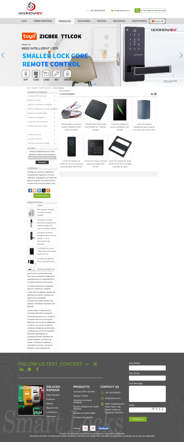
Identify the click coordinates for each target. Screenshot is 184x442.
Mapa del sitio (52, 408)
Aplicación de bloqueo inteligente (40, 104)
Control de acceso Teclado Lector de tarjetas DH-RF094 (95, 164)
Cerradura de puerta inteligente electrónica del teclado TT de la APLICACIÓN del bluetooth (46, 239)
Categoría (34, 88)
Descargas (119, 21)
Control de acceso (45, 88)
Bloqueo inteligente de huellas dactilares (43, 109)
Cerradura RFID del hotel (37, 96)
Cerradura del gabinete (36, 117)
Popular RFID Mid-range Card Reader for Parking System (96, 127)
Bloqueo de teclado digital (37, 113)
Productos (65, 21)
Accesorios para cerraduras (38, 122)
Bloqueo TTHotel (34, 100)
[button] (89, 84)
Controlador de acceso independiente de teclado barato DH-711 (46, 252)
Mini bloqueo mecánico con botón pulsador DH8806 (45, 213)
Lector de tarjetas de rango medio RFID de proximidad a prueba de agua (120, 164)
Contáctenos (139, 21)
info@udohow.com (122, 11)
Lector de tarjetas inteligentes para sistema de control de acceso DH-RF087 (144, 127)
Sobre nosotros (43, 21)
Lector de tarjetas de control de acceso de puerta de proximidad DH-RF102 (71, 164)
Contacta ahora (41, 196)
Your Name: (134, 363)
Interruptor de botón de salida (39, 143)
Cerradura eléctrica (35, 139)
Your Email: (134, 373)
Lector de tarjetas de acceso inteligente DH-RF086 (120, 127)
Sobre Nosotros (53, 395)
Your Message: (136, 383)
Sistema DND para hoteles (38, 126)
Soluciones (84, 21)
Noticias (101, 21)
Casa (24, 21)
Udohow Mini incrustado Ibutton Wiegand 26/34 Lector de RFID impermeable (71, 127)
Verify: (132, 405)
